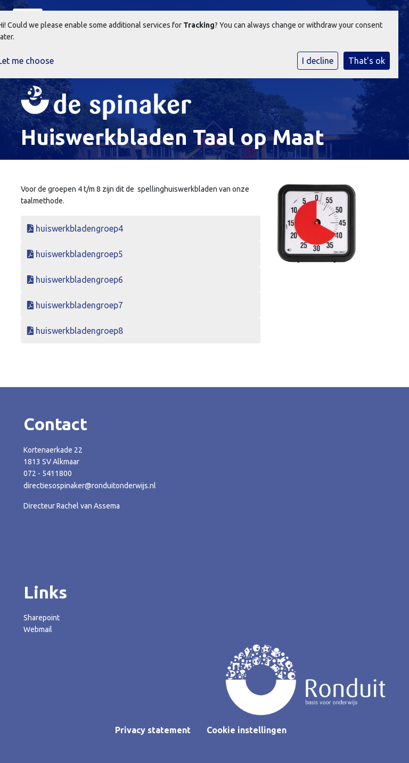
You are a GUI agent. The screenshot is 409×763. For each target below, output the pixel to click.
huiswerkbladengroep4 (75, 228)
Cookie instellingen (247, 730)
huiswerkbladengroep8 (75, 330)
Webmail (37, 629)
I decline (317, 60)
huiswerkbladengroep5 (75, 254)
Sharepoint (41, 617)
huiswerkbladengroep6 (75, 279)
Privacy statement (153, 730)
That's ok (366, 60)
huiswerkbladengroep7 (75, 305)
